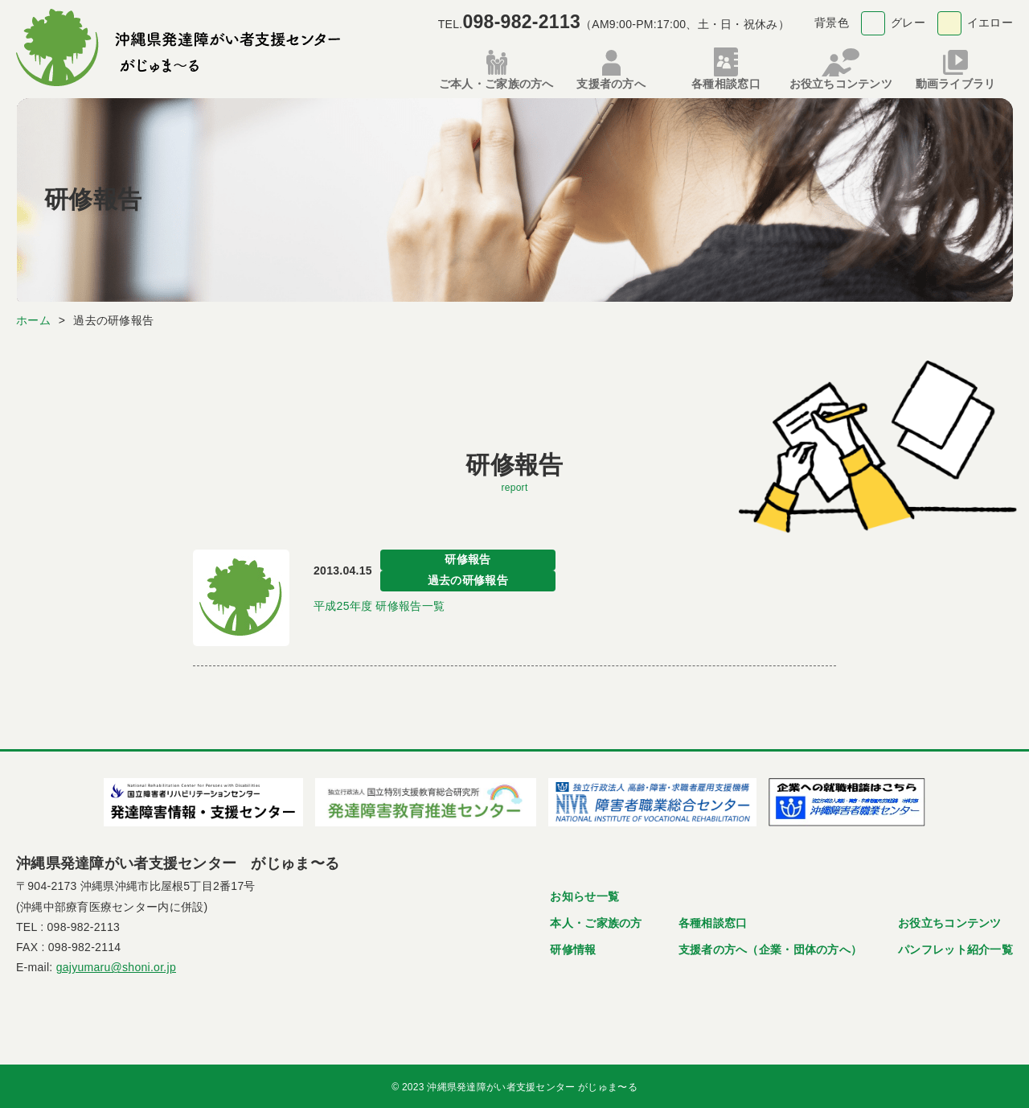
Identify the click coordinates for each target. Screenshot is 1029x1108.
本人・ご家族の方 (596, 920)
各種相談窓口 (713, 920)
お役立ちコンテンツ (950, 920)
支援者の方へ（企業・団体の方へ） (770, 947)
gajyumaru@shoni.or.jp (116, 964)
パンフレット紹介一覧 (955, 947)
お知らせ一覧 (584, 894)
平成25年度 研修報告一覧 (379, 603)
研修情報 (573, 947)
